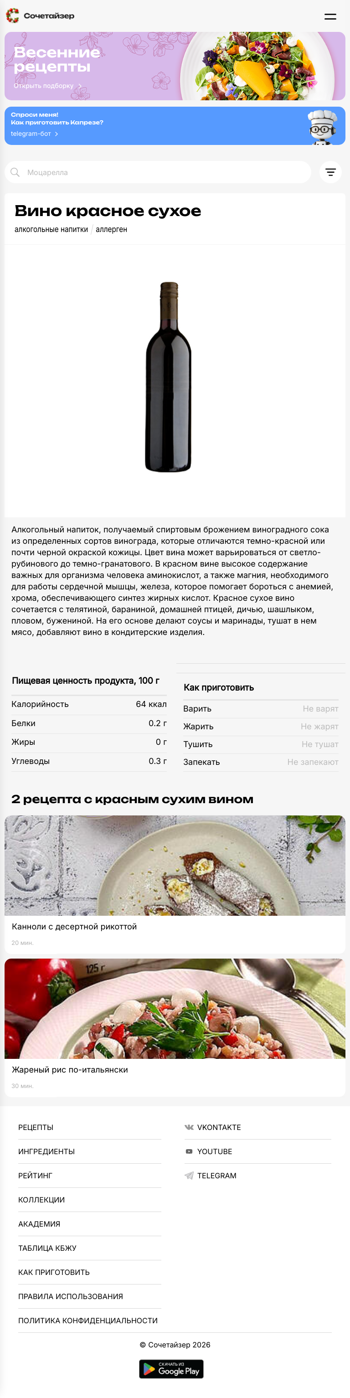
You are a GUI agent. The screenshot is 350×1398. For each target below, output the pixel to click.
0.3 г (158, 761)
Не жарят (320, 727)
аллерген (111, 229)
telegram (211, 1175)
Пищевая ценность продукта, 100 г (85, 681)
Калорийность (40, 704)
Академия (39, 1223)
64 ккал (151, 704)
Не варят (321, 709)
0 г (161, 742)
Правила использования (70, 1296)
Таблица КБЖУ (47, 1248)
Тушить (198, 744)
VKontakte (213, 1127)
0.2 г (158, 723)
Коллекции (41, 1199)
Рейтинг (35, 1175)
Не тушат (320, 744)
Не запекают (313, 762)
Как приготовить (219, 687)
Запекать (201, 762)
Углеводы (30, 761)
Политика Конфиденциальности (88, 1320)
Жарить (198, 727)
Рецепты (35, 1127)
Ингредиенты (46, 1151)
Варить (197, 709)
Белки (23, 723)
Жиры (23, 742)
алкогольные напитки (51, 229)
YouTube (208, 1151)
